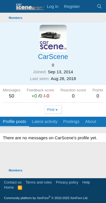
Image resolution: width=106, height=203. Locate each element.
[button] (7, 6)
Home (9, 187)
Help (86, 182)
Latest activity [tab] (45, 121)
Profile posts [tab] (14, 121)
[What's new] (88, 6)
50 (11, 96)
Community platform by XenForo (46, 198)
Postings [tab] (71, 121)
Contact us (12, 182)
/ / (40, 96)
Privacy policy (67, 182)
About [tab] (90, 121)
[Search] (99, 6)
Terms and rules (39, 182)
